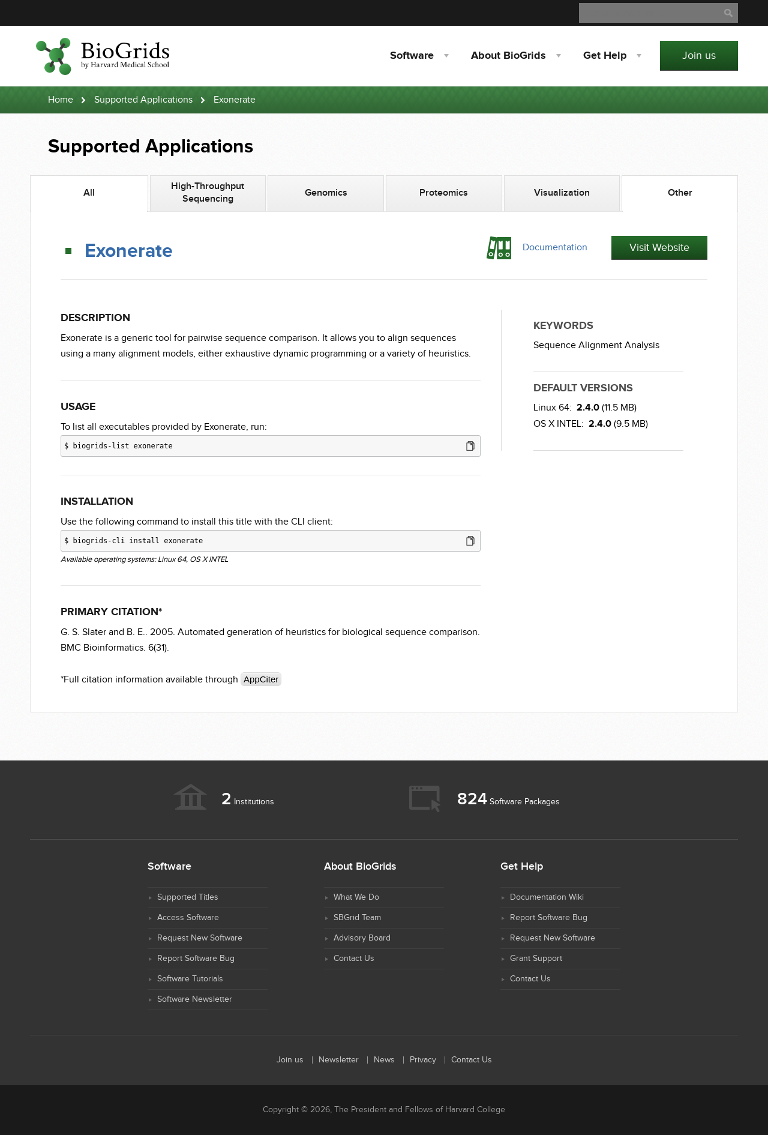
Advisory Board (362, 938)
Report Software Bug (196, 958)
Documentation (555, 247)
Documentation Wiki (547, 897)
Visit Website (659, 247)
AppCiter (261, 679)
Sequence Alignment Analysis (596, 345)
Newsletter (339, 1060)
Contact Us (354, 958)
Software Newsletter (194, 999)
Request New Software (199, 938)
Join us (699, 55)
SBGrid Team (357, 918)
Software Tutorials (190, 979)
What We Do (356, 897)
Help (604, 55)
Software (412, 55)
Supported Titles (187, 897)
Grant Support (536, 958)
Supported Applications (143, 100)
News (384, 1060)
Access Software (188, 918)
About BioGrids (508, 55)
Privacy (423, 1060)
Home (60, 100)
